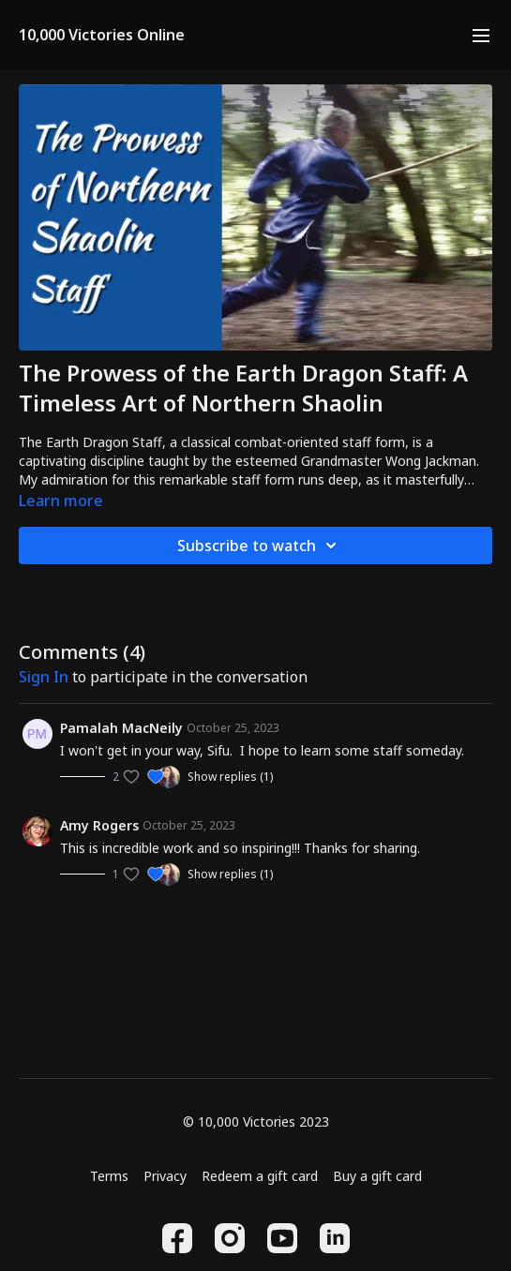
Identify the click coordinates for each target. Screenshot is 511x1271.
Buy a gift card (377, 1176)
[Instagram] (230, 1238)
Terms (109, 1176)
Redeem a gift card (260, 1176)
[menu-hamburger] (481, 34)
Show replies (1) (230, 777)
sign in (43, 676)
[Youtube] (282, 1238)
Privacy (165, 1176)
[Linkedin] (335, 1238)
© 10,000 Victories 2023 (256, 1122)
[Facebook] (177, 1238)
